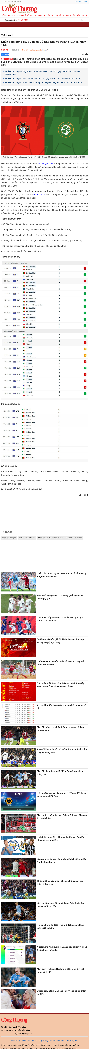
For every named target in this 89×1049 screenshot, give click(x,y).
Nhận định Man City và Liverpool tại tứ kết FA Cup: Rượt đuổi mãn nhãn (62, 575)
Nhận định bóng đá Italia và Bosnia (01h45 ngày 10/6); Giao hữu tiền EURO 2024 (42, 78)
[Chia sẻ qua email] (83, 54)
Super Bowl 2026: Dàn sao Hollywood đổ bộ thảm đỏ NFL (61, 992)
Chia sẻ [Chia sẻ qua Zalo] (5, 54)
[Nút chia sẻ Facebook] (19, 54)
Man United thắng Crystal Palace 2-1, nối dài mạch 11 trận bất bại (62, 816)
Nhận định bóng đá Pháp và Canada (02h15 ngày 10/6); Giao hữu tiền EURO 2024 (43, 82)
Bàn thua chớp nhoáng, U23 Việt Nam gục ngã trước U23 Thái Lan (60, 619)
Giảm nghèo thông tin (75, 15)
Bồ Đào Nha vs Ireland (73, 538)
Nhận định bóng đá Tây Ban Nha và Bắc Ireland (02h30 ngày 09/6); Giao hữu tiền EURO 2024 (42, 72)
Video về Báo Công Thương (38, 1041)
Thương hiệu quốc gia (44, 15)
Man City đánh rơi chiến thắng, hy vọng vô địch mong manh (60, 728)
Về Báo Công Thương (19, 1041)
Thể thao (6, 35)
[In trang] (86, 54)
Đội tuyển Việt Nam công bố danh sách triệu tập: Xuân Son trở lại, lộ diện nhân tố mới (61, 685)
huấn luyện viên (45, 164)
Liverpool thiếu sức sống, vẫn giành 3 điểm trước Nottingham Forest (61, 860)
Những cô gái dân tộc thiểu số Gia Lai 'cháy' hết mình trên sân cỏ (60, 663)
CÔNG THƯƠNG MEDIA (10, 15)
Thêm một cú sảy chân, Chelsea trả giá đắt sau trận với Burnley (60, 882)
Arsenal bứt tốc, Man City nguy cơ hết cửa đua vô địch (61, 707)
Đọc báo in (59, 15)
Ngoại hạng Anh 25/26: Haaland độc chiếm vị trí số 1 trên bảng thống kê (62, 948)
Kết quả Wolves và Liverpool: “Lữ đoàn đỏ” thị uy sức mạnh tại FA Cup (61, 794)
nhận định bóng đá (9, 538)
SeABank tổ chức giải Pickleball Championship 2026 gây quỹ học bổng (60, 641)
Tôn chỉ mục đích (72, 1041)
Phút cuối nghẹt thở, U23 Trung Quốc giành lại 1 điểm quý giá (61, 597)
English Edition (81, 2)
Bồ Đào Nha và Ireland (27, 538)
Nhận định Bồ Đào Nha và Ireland (50, 538)
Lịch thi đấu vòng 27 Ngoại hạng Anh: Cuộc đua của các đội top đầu (60, 904)
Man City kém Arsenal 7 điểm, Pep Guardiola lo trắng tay (60, 772)
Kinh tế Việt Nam (26, 15)
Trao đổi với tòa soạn (57, 1041)
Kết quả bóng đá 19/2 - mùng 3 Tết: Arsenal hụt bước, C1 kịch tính (60, 926)
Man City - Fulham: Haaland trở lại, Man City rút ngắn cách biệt (60, 970)
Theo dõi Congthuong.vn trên (32, 50)
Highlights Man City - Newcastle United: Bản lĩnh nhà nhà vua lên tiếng (61, 838)
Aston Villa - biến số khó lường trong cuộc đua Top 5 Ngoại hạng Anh (62, 751)
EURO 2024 (40, 194)
